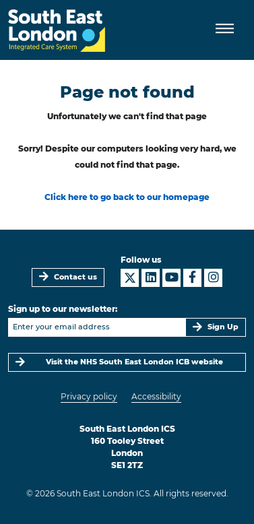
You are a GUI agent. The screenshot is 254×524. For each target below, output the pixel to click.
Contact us (75, 277)
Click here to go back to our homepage (127, 197)
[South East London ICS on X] (130, 278)
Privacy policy (89, 396)
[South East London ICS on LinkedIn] (150, 278)
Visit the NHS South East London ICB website (134, 362)
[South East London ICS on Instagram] (213, 278)
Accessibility (156, 396)
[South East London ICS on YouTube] (171, 278)
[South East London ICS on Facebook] (192, 278)
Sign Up (223, 327)
